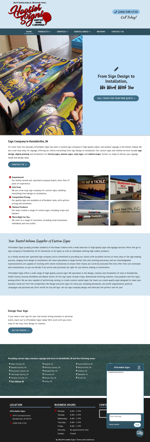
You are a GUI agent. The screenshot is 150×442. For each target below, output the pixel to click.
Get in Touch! (19, 330)
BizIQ (111, 424)
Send (137, 425)
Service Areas (81, 31)
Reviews (101, 31)
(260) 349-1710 (126, 11)
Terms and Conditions (85, 440)
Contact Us (118, 31)
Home (29, 31)
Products (43, 31)
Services (61, 31)
